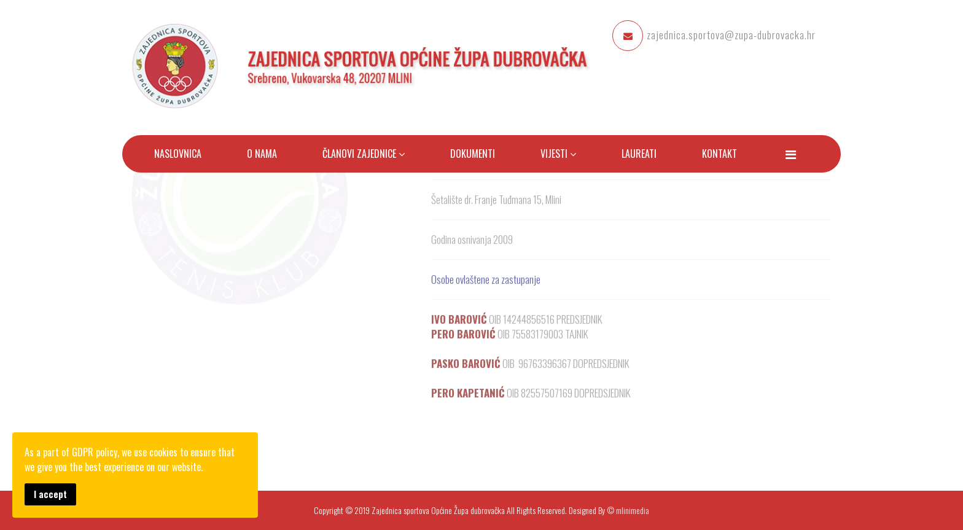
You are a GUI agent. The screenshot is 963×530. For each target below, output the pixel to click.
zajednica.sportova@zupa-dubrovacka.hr (731, 34)
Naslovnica (177, 153)
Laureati (639, 153)
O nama (262, 153)
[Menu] (791, 153)
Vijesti (553, 153)
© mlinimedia (628, 510)
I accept (50, 494)
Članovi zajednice (360, 153)
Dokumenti (472, 153)
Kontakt (719, 153)
